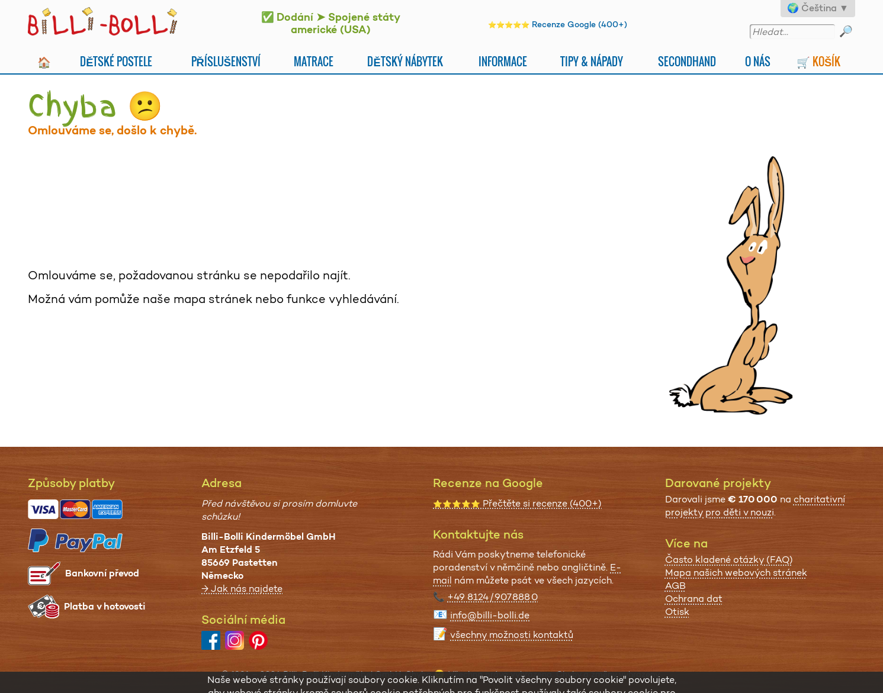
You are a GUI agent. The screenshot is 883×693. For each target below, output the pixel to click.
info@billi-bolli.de (489, 615)
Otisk (677, 611)
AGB (675, 585)
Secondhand (687, 61)
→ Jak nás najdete (241, 588)
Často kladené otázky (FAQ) (729, 559)
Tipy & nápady (591, 61)
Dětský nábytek (404, 61)
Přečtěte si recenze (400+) (517, 503)
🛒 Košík (818, 61)
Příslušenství (226, 61)
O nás (757, 61)
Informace (503, 61)
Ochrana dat (694, 598)
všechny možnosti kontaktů (511, 634)
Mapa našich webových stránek (736, 572)
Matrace (313, 61)
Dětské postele (116, 61)
